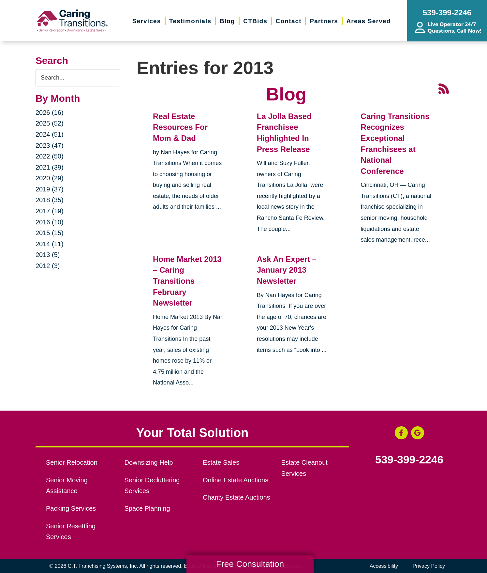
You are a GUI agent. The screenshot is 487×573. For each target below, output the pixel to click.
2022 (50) (50, 156)
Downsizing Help (149, 462)
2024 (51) (50, 134)
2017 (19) (50, 211)
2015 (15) (50, 232)
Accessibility (384, 566)
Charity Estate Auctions (236, 497)
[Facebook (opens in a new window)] (401, 432)
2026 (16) (50, 112)
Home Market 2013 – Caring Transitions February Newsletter (187, 281)
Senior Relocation (71, 462)
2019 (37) (50, 189)
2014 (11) (50, 244)
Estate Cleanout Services (304, 468)
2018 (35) (50, 200)
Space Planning (147, 508)
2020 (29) (50, 178)
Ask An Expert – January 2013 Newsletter (287, 270)
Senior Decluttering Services (152, 485)
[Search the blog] (78, 77)
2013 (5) (48, 254)
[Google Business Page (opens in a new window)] (417, 432)
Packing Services (71, 508)
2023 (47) (50, 145)
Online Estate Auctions (235, 480)
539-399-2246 (409, 459)
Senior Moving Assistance (67, 485)
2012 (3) (48, 265)
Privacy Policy (428, 566)
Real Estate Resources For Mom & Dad (180, 127)
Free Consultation (250, 564)
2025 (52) (50, 123)
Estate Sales (221, 462)
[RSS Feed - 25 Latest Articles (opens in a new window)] (443, 87)
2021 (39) (50, 167)
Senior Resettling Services (71, 531)
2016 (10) (50, 222)
